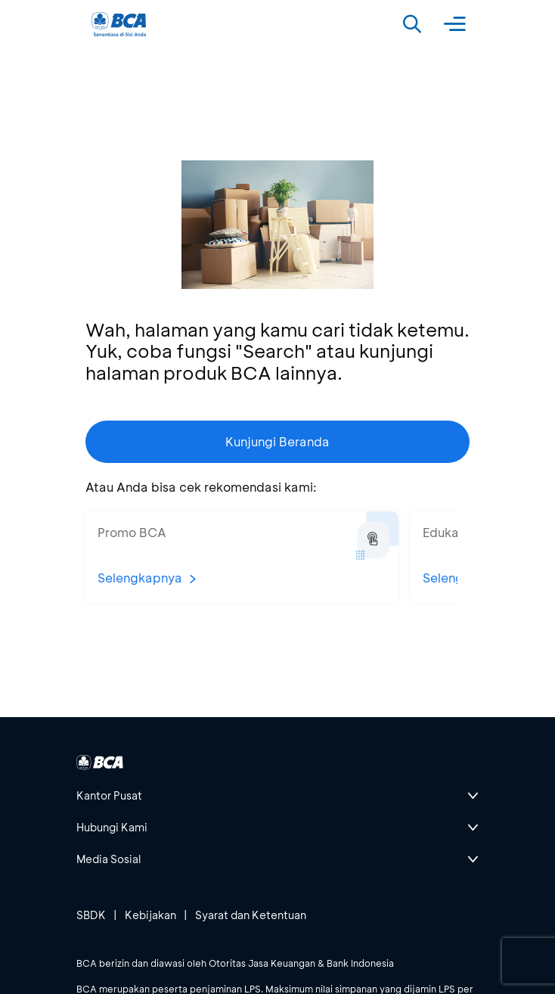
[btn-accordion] (277, 795)
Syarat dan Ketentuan (250, 915)
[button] (241, 556)
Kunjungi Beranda (277, 441)
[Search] (412, 24)
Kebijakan (150, 915)
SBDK (91, 915)
